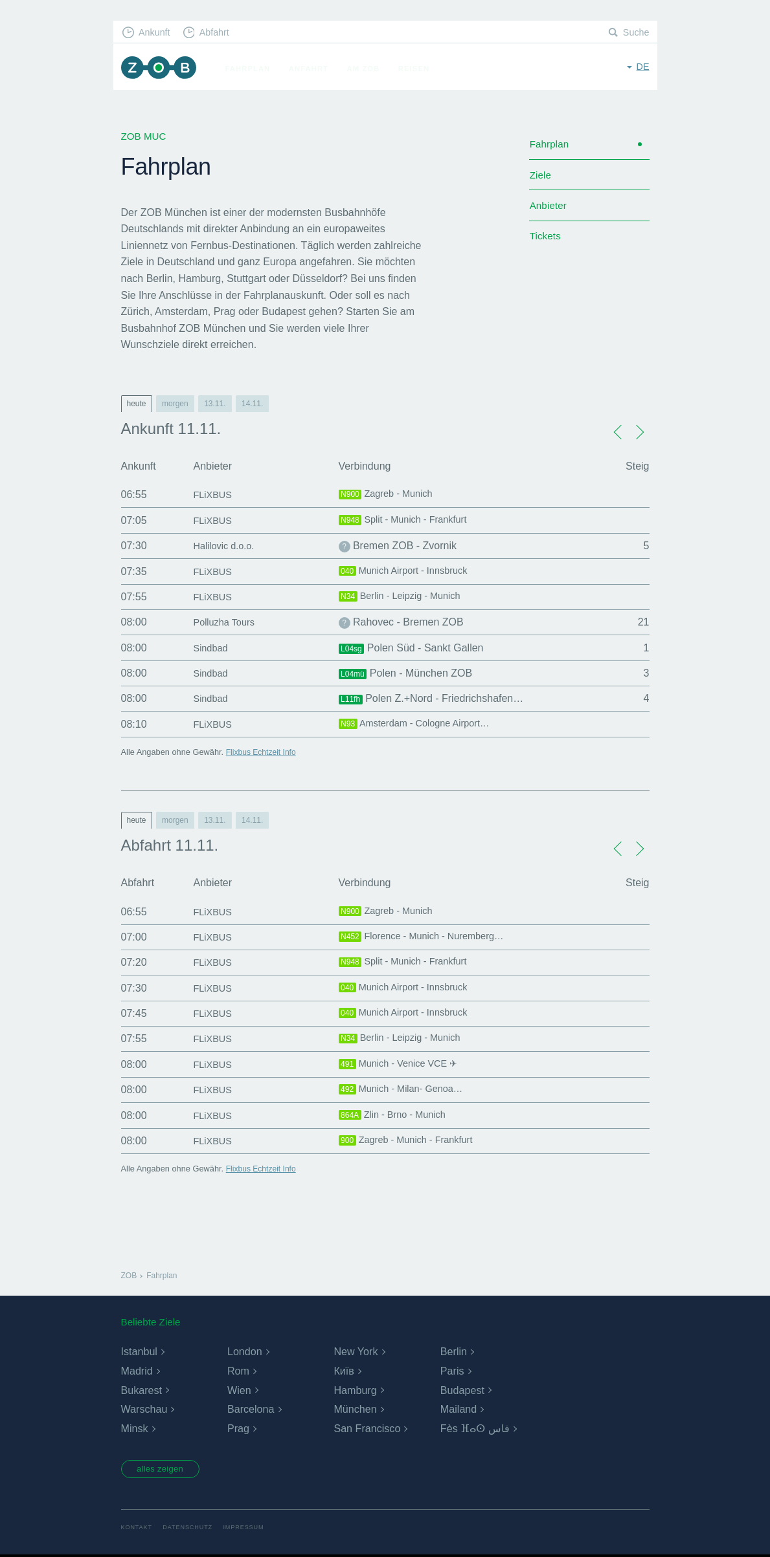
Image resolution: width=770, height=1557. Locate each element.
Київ (344, 1371)
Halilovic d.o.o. (227, 545)
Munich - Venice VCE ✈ (403, 1065)
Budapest (462, 1390)
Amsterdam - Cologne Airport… (421, 724)
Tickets (546, 243)
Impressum (249, 1529)
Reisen (418, 68)
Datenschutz (190, 1529)
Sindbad (213, 647)
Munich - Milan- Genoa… (407, 1090)
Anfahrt (313, 68)
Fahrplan (252, 68)
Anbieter (549, 210)
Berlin (453, 1351)
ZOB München (161, 69)
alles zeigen (164, 1470)
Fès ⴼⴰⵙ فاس (475, 1428)
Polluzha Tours (228, 621)
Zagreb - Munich (389, 495)
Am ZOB (368, 68)
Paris (452, 1371)
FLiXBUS (215, 494)
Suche (635, 32)
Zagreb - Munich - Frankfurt (412, 1141)
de (642, 67)
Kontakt (137, 1529)
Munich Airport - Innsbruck (409, 572)
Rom (238, 1371)
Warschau (144, 1409)
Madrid (137, 1371)
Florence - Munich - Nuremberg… (429, 937)
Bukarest (141, 1390)
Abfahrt (219, 32)
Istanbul (139, 1351)
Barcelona (250, 1409)
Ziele (541, 178)
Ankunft (156, 32)
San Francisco (367, 1428)
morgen (175, 403)
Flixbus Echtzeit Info (263, 752)
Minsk (134, 1428)
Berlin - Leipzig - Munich (405, 597)
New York (356, 1351)
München (355, 1409)
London (244, 1351)
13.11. (214, 403)
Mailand (458, 1409)
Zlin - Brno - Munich (397, 1116)
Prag (238, 1428)
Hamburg (355, 1390)
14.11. (252, 403)
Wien (239, 1390)
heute (136, 403)
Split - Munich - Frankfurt (408, 521)
